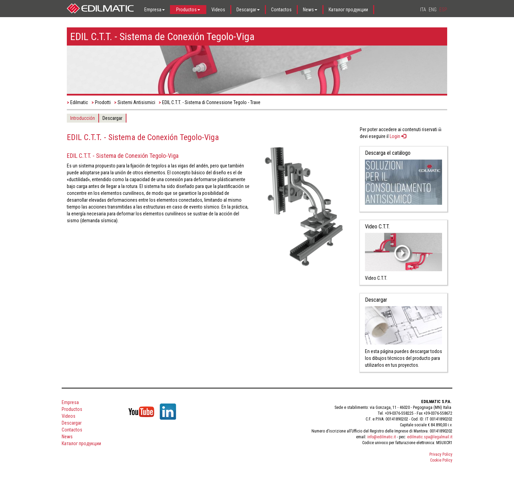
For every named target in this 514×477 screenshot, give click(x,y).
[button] (155, 9)
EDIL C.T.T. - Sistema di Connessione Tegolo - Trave (211, 102)
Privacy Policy (440, 454)
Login (398, 136)
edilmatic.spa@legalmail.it (429, 437)
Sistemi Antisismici (136, 102)
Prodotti (103, 102)
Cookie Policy (441, 460)
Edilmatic (79, 102)
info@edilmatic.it (381, 437)
